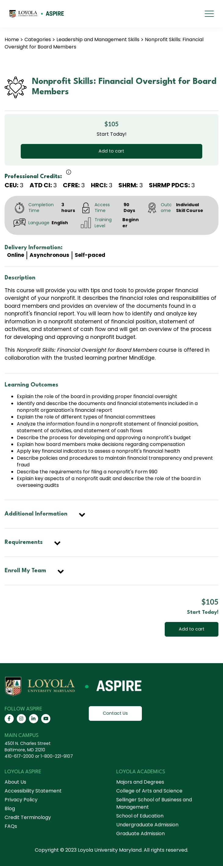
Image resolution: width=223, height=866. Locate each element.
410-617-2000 (19, 756)
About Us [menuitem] (15, 781)
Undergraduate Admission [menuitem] (147, 824)
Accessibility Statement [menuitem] (33, 790)
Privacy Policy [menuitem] (21, 799)
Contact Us (115, 713)
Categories (37, 39)
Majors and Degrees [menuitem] (140, 781)
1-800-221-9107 (57, 756)
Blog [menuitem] (10, 808)
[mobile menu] (209, 13)
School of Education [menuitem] (140, 815)
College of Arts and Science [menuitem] (149, 790)
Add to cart (111, 151)
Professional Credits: (33, 176)
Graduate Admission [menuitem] (140, 833)
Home (12, 39)
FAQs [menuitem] (11, 826)
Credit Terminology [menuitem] (28, 817)
